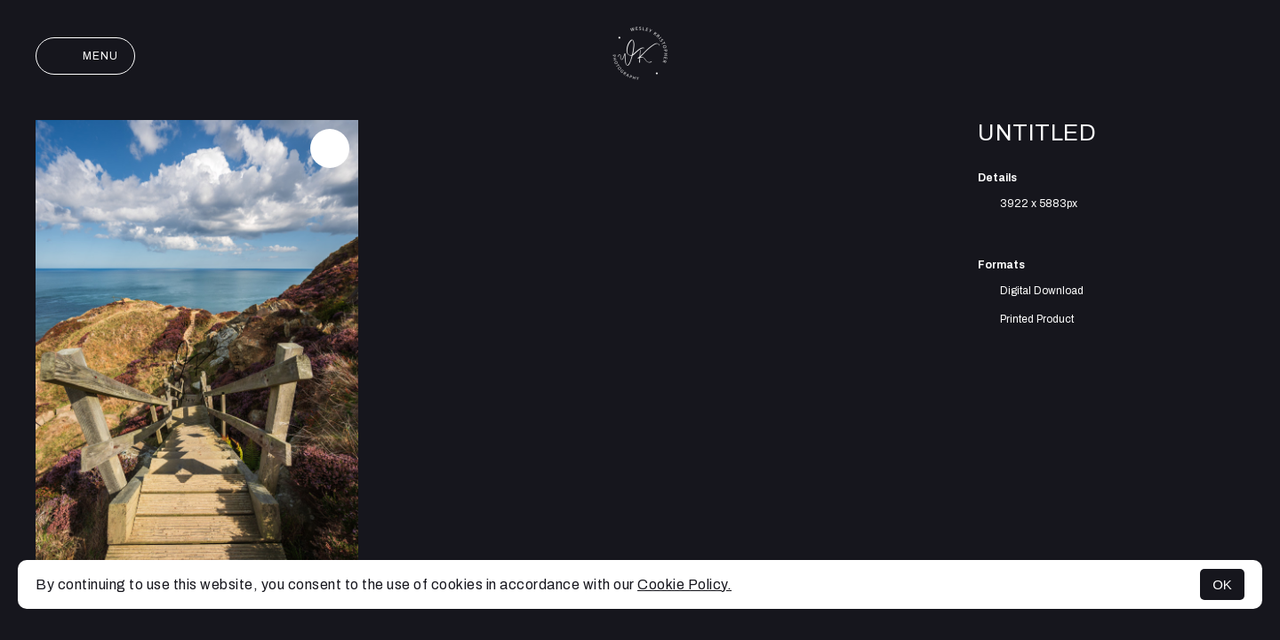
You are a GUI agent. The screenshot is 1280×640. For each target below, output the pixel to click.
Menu (85, 56)
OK (1222, 584)
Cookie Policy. (684, 584)
